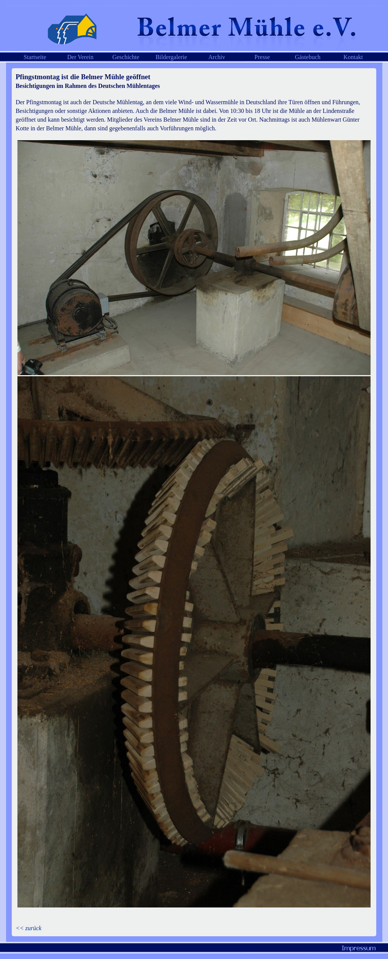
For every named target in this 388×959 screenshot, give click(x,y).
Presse (262, 57)
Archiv (216, 57)
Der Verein (80, 57)
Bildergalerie (171, 57)
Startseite (34, 57)
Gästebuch (308, 57)
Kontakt (353, 57)
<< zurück (28, 928)
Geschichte (125, 57)
